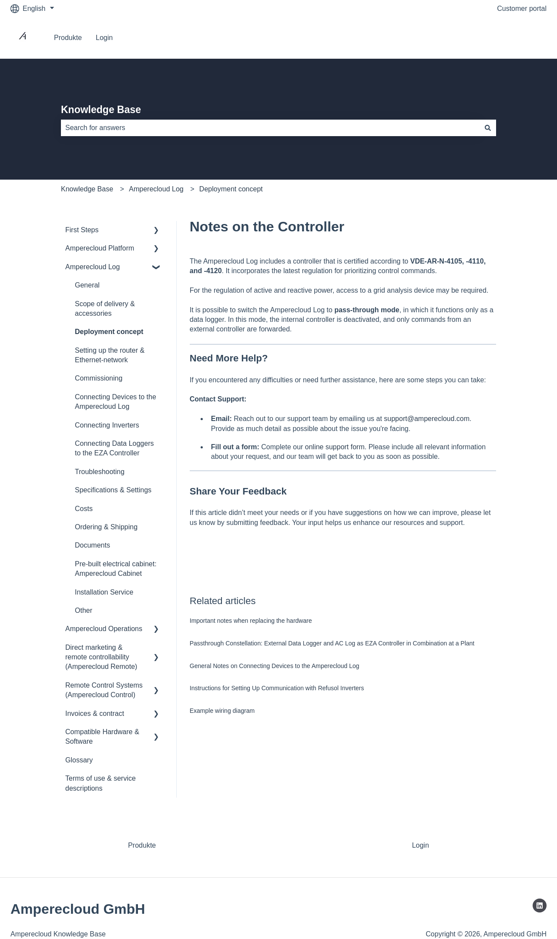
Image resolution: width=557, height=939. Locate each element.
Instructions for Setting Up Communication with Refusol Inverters (277, 688)
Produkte (68, 37)
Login (104, 37)
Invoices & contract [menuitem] (94, 713)
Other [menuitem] (83, 610)
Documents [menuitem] (92, 545)
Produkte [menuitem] (142, 845)
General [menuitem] (87, 285)
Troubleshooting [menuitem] (99, 471)
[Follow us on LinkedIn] (540, 905)
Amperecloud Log (156, 189)
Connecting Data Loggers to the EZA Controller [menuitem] (114, 448)
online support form (335, 447)
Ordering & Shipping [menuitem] (106, 527)
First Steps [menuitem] (81, 230)
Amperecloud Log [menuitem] (92, 267)
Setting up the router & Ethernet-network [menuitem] (109, 355)
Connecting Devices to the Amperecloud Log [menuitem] (115, 401)
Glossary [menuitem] (79, 760)
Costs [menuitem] (84, 508)
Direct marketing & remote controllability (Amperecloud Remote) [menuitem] (101, 657)
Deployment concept (231, 189)
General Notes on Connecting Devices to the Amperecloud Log (274, 665)
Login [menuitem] (420, 845)
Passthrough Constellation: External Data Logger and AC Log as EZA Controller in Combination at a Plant (332, 643)
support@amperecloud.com (427, 418)
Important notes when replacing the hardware (251, 620)
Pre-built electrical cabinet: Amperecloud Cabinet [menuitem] (116, 568)
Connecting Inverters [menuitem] (107, 425)
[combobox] (270, 128)
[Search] (488, 128)
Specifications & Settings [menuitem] (113, 490)
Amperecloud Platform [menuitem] (99, 248)
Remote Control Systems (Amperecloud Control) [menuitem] (104, 690)
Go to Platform (515, 37)
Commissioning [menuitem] (98, 378)
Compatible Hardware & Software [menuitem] (102, 736)
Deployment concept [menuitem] (109, 331)
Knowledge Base (101, 109)
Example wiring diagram (222, 710)
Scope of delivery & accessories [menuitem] (105, 308)
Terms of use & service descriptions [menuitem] (100, 783)
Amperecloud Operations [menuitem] (103, 628)
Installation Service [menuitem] (104, 592)
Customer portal (522, 8)
